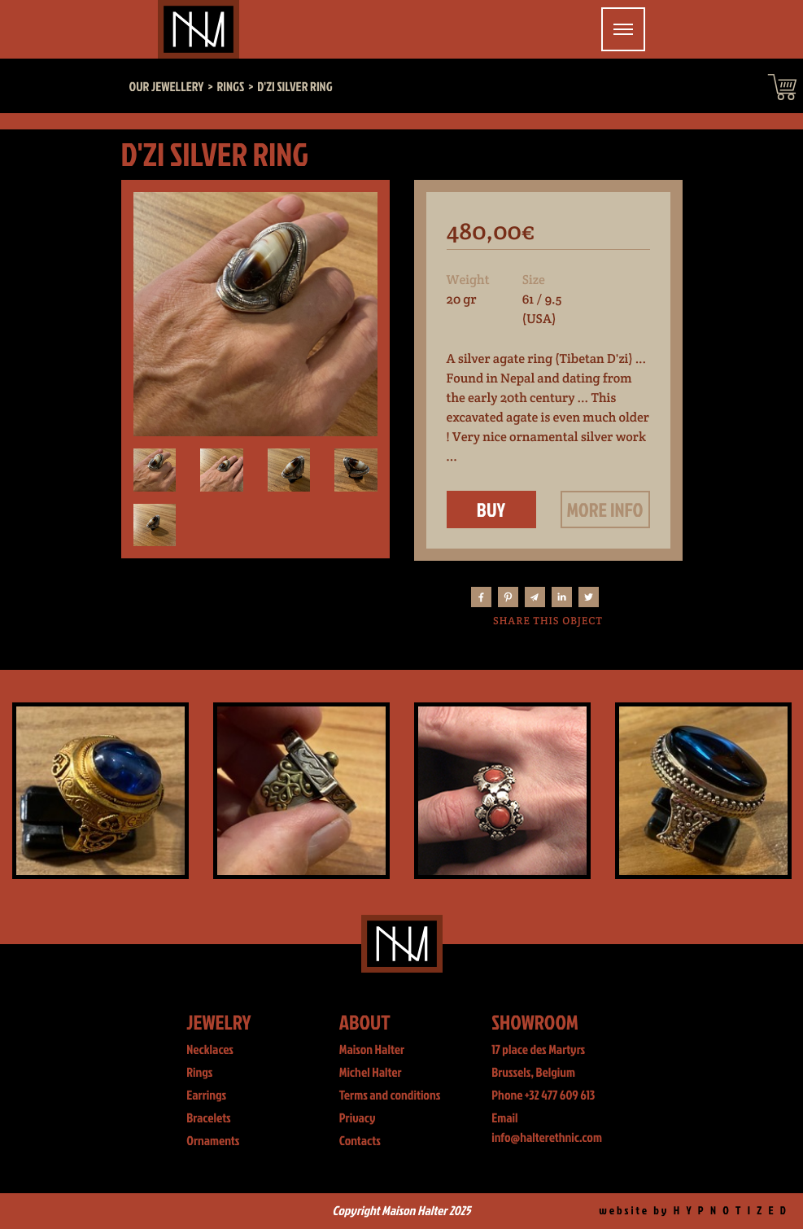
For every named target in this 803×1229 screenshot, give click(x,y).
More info (605, 509)
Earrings (206, 1095)
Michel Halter (370, 1073)
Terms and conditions (390, 1095)
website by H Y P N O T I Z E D (693, 1210)
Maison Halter (371, 1050)
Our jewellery (166, 87)
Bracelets (208, 1118)
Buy (491, 509)
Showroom (534, 1022)
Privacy (357, 1118)
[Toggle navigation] (623, 29)
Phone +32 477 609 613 (543, 1095)
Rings (199, 1073)
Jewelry (218, 1022)
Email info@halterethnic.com (546, 1128)
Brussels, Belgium (533, 1073)
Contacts (360, 1141)
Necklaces (209, 1050)
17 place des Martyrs (538, 1050)
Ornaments (212, 1141)
